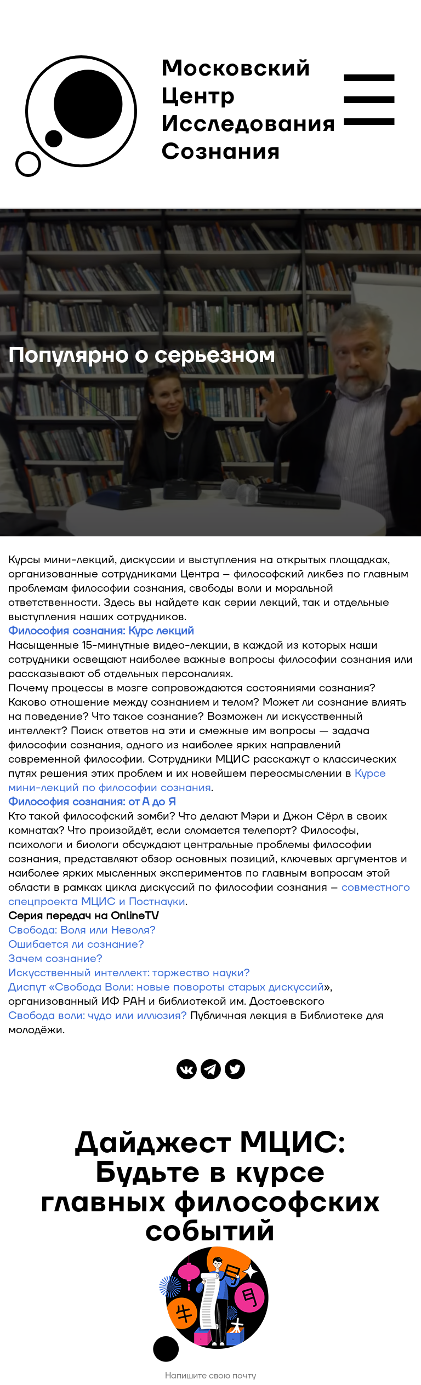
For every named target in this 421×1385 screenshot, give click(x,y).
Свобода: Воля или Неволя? (82, 930)
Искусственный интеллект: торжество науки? (129, 973)
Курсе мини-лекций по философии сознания (197, 780)
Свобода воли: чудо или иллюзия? (97, 1016)
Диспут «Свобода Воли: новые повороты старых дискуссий (166, 987)
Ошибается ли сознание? (76, 944)
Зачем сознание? (55, 959)
